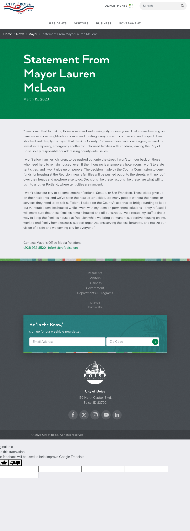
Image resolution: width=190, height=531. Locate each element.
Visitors (81, 23)
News (20, 34)
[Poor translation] (15, 462)
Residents (57, 23)
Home (7, 34)
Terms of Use (95, 307)
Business (103, 23)
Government (130, 23)
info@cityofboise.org (63, 248)
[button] (155, 342)
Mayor (32, 34)
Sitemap (95, 303)
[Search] (163, 6)
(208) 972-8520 (34, 248)
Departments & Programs (95, 293)
